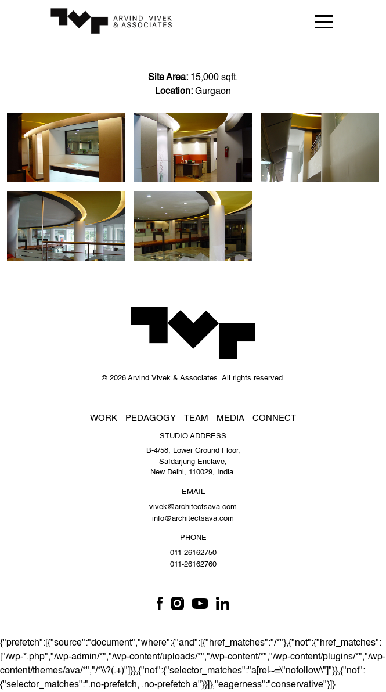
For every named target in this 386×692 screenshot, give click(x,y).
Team (196, 418)
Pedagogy (150, 418)
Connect (274, 418)
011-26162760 (193, 564)
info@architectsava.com (193, 518)
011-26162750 (193, 553)
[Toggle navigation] (324, 21)
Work (103, 418)
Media (230, 418)
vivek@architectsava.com (193, 507)
